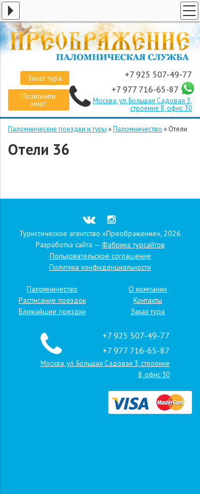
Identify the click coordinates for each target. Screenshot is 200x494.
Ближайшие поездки (52, 311)
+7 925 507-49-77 (158, 74)
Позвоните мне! (38, 99)
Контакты (147, 300)
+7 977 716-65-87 (145, 89)
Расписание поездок (52, 300)
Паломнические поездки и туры (57, 129)
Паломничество (137, 129)
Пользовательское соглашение (100, 256)
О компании (148, 289)
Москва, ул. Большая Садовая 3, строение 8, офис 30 (142, 104)
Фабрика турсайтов (133, 244)
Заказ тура (45, 78)
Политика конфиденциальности (100, 267)
